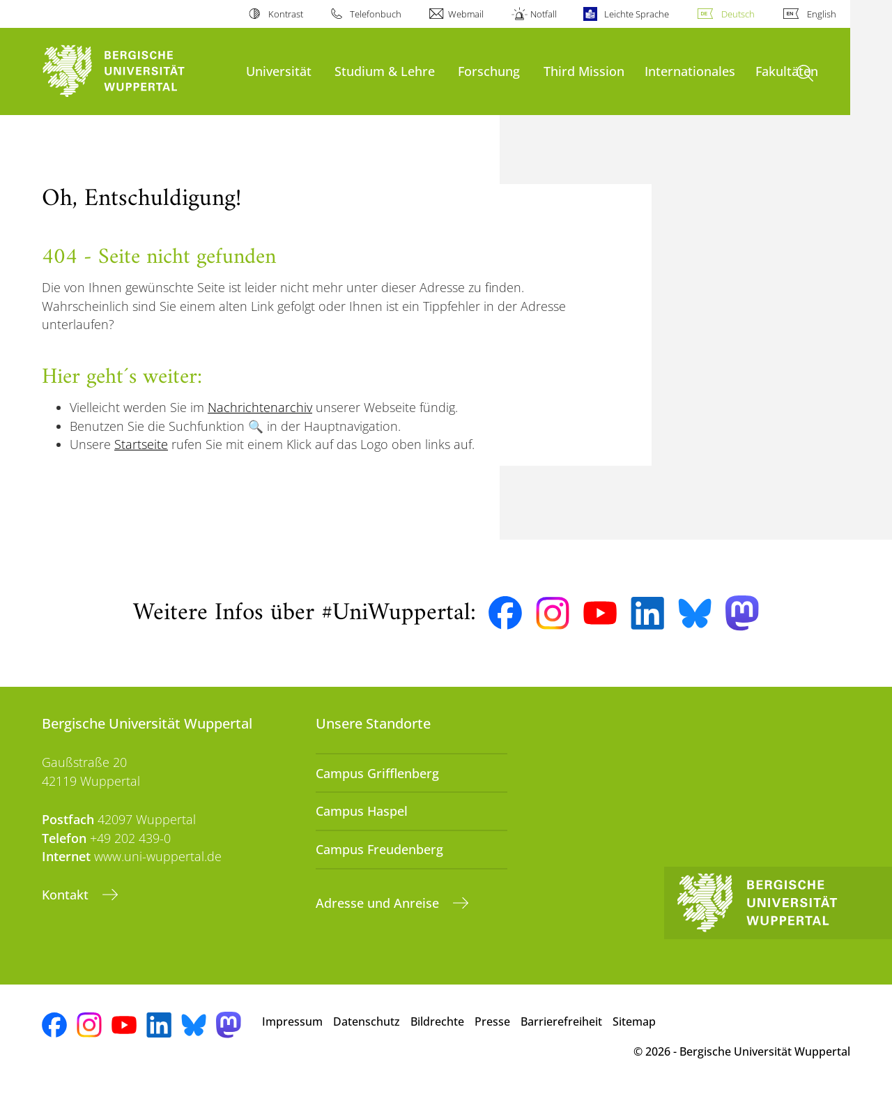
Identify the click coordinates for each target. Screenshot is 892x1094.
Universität (279, 70)
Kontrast (285, 14)
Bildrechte (437, 1021)
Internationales (690, 70)
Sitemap (634, 1021)
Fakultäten (786, 70)
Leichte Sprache (636, 14)
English (821, 14)
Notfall (543, 14)
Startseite (141, 444)
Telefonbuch (375, 14)
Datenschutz (366, 1021)
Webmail (466, 14)
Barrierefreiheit (561, 1021)
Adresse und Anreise (379, 903)
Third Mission (584, 70)
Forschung (489, 70)
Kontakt (67, 894)
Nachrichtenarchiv (260, 407)
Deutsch (738, 14)
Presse (492, 1021)
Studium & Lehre (384, 70)
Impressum (292, 1021)
